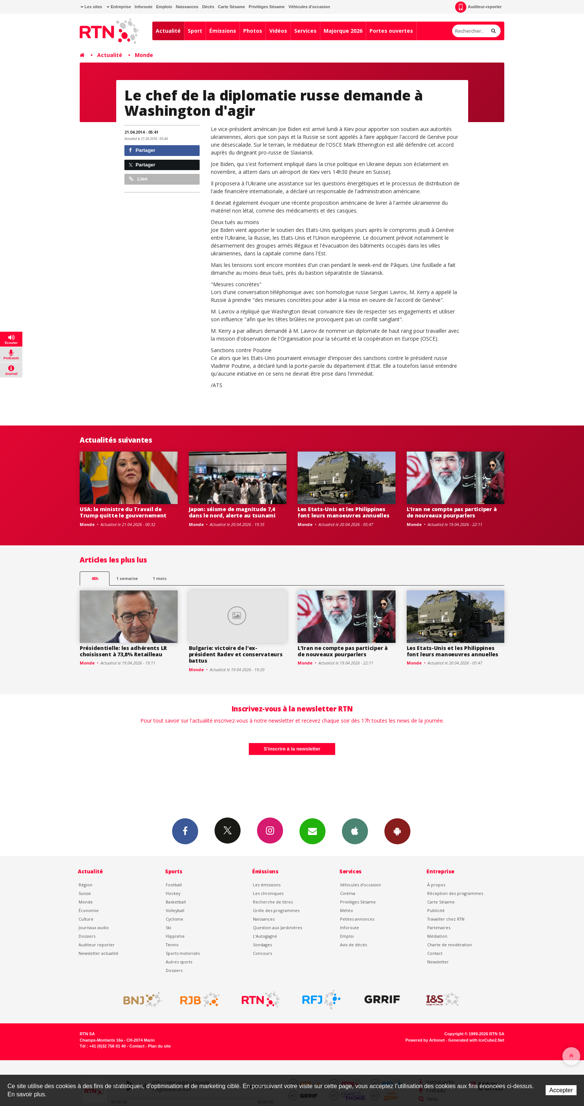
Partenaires (438, 927)
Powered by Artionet (425, 1040)
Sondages (262, 944)
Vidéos (278, 30)
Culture (86, 919)
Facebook (185, 831)
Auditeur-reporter (478, 7)
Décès (208, 6)
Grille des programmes (276, 910)
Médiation (437, 936)
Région (85, 884)
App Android (397, 831)
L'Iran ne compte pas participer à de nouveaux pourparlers (452, 512)
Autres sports (179, 961)
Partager (142, 150)
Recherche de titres (273, 901)
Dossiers (87, 936)
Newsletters (312, 831)
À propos (436, 884)
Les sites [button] (91, 6)
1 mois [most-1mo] (159, 578)
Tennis (172, 944)
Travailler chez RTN (445, 919)
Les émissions (266, 884)
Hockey (173, 893)
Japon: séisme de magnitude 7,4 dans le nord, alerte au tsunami (232, 512)
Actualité (168, 30)
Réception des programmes (455, 893)
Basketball (176, 901)
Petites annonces (357, 919)
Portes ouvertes (391, 30)
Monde (144, 54)
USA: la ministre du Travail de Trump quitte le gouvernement (123, 512)
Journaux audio (94, 927)
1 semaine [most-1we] (127, 578)
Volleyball (175, 910)
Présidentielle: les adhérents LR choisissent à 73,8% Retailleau (123, 651)
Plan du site (159, 1046)
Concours (262, 953)
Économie (89, 910)
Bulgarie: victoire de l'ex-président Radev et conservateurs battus (236, 654)
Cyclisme (174, 919)
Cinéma (347, 893)
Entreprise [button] (119, 6)
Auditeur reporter (97, 944)
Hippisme (175, 936)
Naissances (187, 6)
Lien (138, 179)
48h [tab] (94, 578)
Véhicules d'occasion (309, 6)
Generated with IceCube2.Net (476, 1040)
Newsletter (438, 961)
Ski (168, 927)
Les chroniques (268, 893)
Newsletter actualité (98, 953)
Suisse (85, 893)
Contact (434, 953)
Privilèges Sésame (267, 6)
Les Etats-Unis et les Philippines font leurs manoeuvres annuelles (343, 512)
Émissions (222, 30)
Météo (346, 910)
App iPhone (355, 831)
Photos (252, 30)
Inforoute (144, 6)
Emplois (164, 6)
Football (174, 884)
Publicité (436, 910)
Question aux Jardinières (277, 927)
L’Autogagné (265, 936)
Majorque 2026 (343, 30)
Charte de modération (449, 944)
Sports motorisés (183, 953)
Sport (195, 30)
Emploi (347, 936)
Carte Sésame (231, 6)
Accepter (561, 1090)
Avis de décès (353, 944)
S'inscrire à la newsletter (292, 749)
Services (305, 30)
